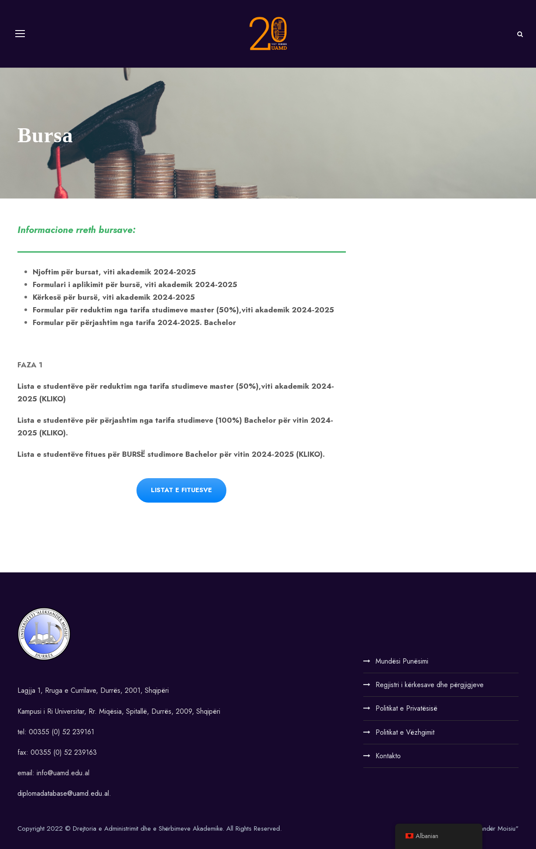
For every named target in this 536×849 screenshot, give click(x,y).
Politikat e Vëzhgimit (405, 732)
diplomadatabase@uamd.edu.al (63, 793)
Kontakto (388, 756)
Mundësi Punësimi (402, 661)
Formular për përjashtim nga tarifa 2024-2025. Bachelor (134, 322)
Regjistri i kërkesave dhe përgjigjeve (430, 685)
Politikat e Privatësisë (406, 708)
